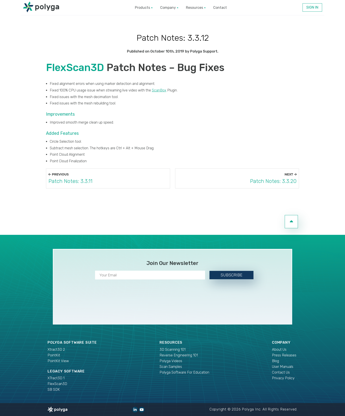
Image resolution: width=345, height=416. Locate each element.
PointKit (54, 355)
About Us (279, 349)
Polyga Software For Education (184, 372)
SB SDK (54, 389)
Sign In (312, 7)
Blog (275, 361)
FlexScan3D (75, 68)
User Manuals (282, 367)
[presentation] (172, 301)
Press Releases (284, 355)
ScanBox (159, 90)
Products (143, 7)
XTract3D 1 (56, 378)
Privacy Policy (283, 378)
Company (169, 7)
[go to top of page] (291, 221)
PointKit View (58, 361)
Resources (196, 7)
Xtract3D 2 (56, 349)
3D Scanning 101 (172, 349)
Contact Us (281, 372)
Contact (220, 7)
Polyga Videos (171, 361)
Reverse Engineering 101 (179, 355)
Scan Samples (171, 367)
